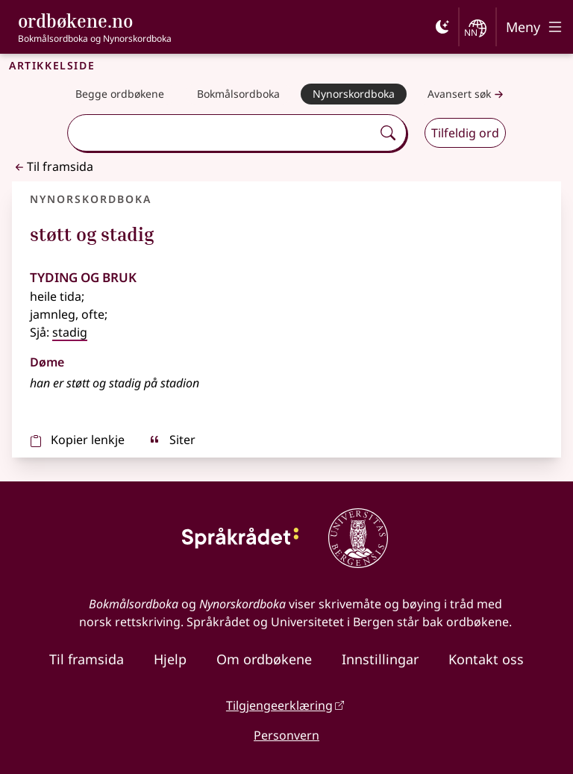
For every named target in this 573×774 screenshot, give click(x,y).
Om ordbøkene (264, 659)
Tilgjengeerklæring (279, 705)
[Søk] (388, 132)
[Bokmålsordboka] (238, 94)
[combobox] (221, 133)
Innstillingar (380, 659)
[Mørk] (442, 27)
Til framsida (52, 166)
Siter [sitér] (171, 439)
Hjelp (170, 659)
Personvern (286, 735)
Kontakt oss (486, 659)
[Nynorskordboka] (354, 94)
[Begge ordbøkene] (119, 94)
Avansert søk (467, 94)
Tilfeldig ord (465, 133)
